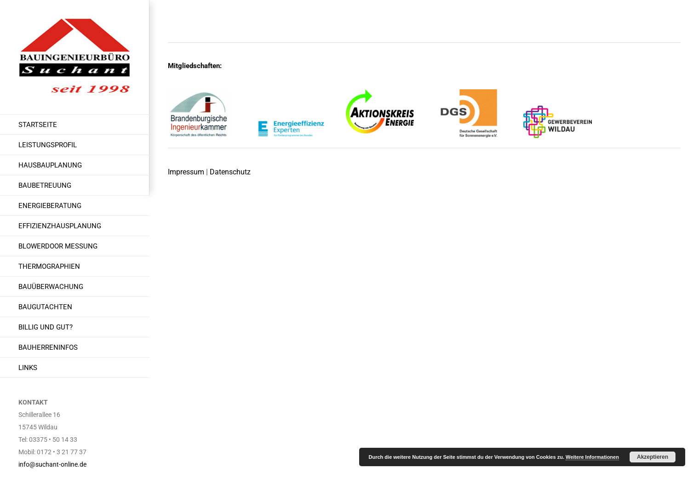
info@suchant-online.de (52, 464)
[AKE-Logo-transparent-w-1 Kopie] (380, 92)
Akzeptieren (652, 457)
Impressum (186, 172)
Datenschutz (230, 172)
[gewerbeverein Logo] (557, 92)
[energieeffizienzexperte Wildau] (291, 92)
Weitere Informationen (592, 457)
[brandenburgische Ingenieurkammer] (202, 92)
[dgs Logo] (469, 92)
